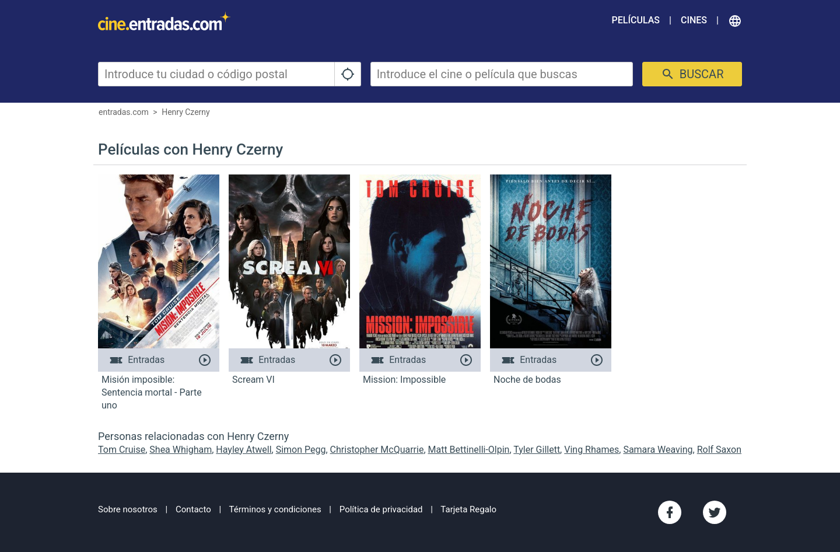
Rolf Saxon (719, 449)
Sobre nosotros (128, 509)
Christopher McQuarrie (377, 449)
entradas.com (124, 112)
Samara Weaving (657, 449)
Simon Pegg (301, 449)
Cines (694, 20)
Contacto (193, 509)
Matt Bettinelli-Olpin (469, 449)
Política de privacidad (381, 509)
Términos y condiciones (275, 509)
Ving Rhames (591, 449)
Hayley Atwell (243, 449)
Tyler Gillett (536, 449)
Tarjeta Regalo (468, 509)
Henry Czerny (186, 112)
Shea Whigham (180, 449)
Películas (636, 20)
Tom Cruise (121, 449)
